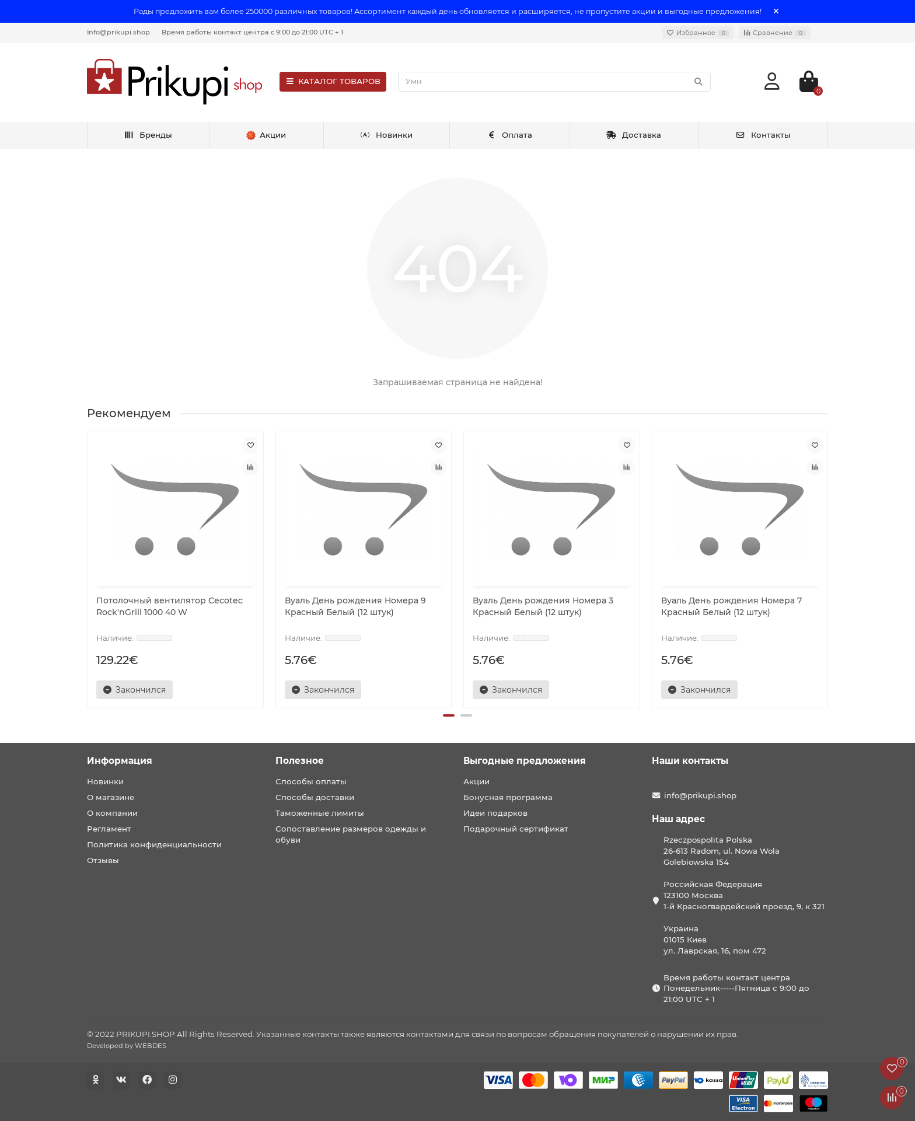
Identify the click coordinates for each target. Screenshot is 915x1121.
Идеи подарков (495, 813)
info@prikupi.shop (700, 795)
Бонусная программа (508, 797)
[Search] (554, 82)
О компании (112, 813)
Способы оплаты (311, 781)
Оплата (510, 134)
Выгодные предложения (524, 760)
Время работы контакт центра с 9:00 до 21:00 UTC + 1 (252, 32)
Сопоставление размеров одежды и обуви (350, 834)
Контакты (763, 134)
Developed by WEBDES (126, 1046)
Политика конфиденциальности (154, 844)
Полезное (299, 760)
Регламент (109, 828)
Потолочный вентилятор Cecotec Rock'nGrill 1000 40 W (169, 606)
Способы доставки (314, 797)
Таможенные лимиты (319, 813)
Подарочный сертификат (515, 828)
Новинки (386, 134)
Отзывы (103, 860)
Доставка (633, 134)
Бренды (148, 134)
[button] (449, 715)
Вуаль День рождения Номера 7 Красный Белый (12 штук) (731, 606)
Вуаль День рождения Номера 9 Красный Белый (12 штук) (355, 606)
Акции (476, 781)
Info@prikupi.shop (118, 32)
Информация (119, 760)
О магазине (110, 797)
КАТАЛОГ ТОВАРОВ (332, 81)
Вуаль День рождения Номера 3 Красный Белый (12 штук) (543, 606)
